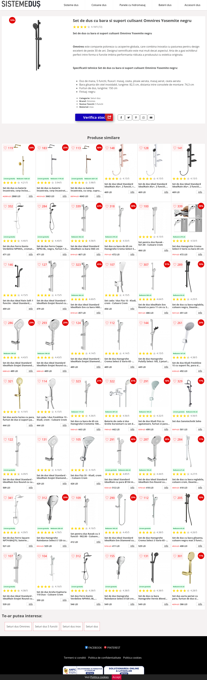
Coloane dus (99, 5)
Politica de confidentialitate (104, 657)
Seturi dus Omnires (18, 626)
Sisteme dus (71, 5)
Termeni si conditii (75, 657)
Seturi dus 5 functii (46, 626)
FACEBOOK (93, 647)
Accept (117, 677)
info (31, 196)
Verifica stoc (98, 117)
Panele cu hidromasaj (132, 5)
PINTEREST (112, 647)
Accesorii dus (192, 5)
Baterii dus (164, 5)
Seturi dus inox (72, 626)
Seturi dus (92, 626)
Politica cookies (132, 657)
